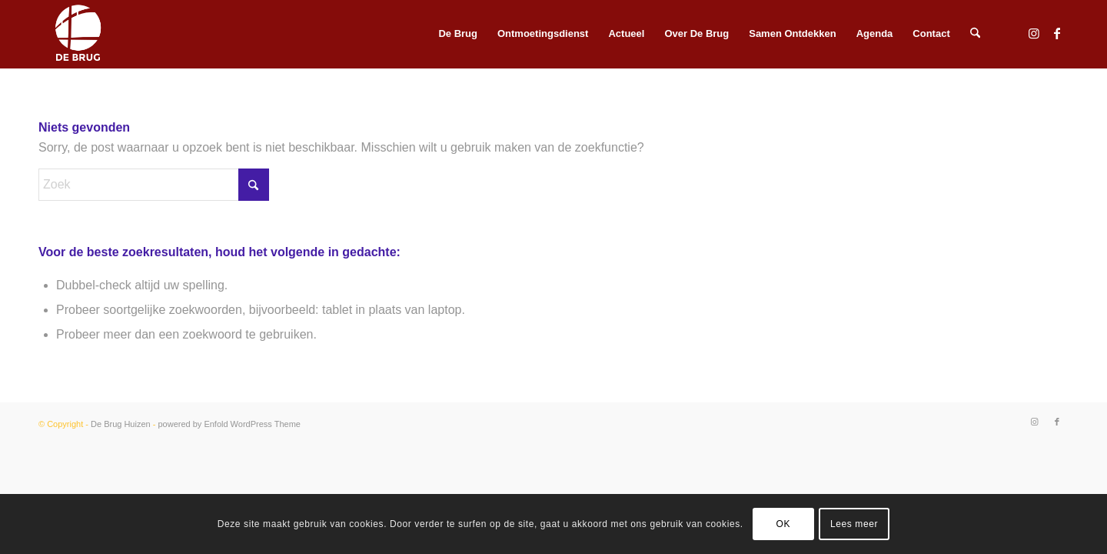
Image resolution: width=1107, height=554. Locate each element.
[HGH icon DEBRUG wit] (78, 34)
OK (783, 524)
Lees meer (854, 524)
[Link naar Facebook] (1057, 33)
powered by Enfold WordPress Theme (229, 424)
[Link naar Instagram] (1034, 33)
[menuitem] (457, 34)
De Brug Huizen (121, 424)
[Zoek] (975, 34)
